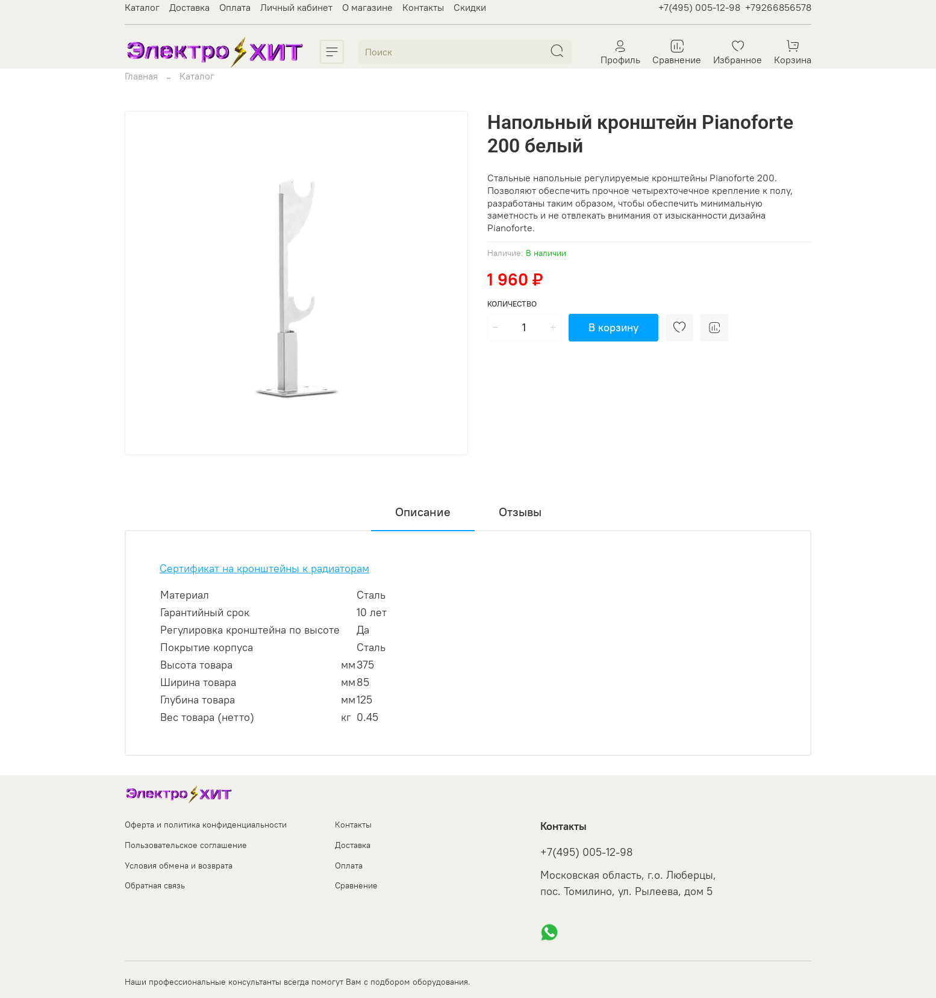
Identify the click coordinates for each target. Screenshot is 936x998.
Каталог (142, 7)
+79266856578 (778, 7)
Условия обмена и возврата (178, 865)
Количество (512, 303)
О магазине (367, 7)
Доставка (189, 7)
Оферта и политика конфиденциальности (206, 824)
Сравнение (356, 885)
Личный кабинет (296, 7)
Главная (141, 76)
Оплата (235, 7)
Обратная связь (155, 885)
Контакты (423, 7)
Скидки (470, 7)
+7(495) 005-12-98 (699, 7)
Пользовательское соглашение (186, 845)
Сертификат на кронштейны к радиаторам (264, 568)
